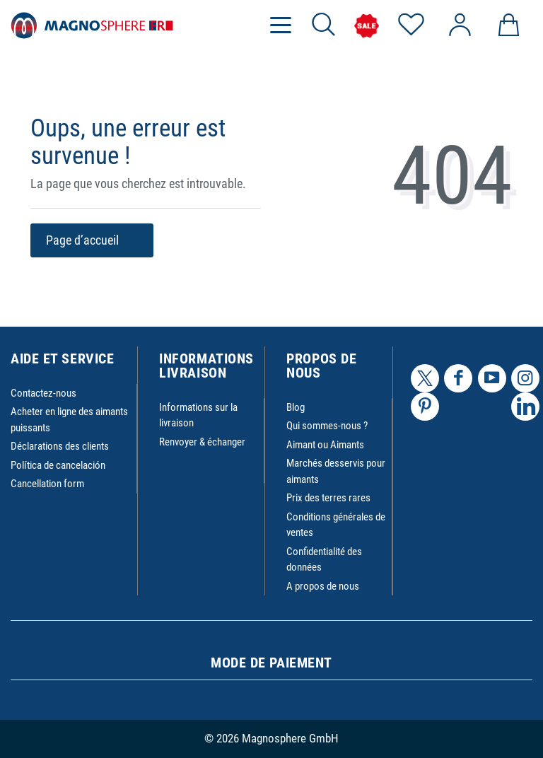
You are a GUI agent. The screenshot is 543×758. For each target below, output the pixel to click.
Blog (295, 407)
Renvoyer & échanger (202, 442)
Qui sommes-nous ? (327, 425)
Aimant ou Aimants (325, 444)
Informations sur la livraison (198, 415)
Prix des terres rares (328, 497)
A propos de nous (322, 586)
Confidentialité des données (324, 559)
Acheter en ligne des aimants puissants (69, 419)
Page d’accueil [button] (92, 240)
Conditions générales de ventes (335, 525)
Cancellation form (47, 483)
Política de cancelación (58, 465)
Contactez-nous (43, 393)
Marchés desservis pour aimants (335, 471)
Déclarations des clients (60, 446)
